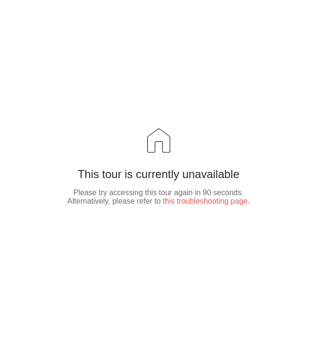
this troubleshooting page (205, 201)
